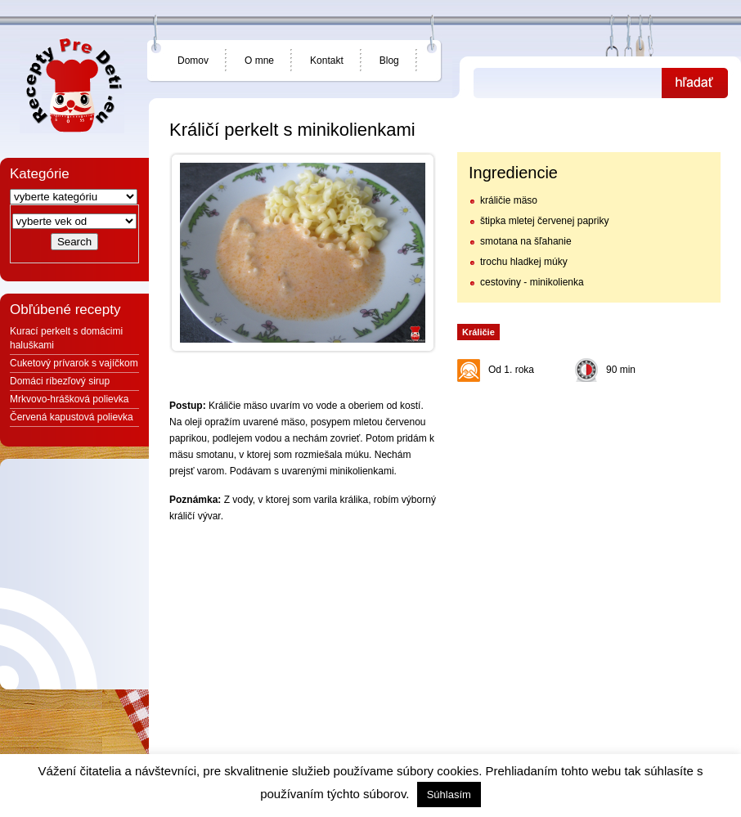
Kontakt (327, 60)
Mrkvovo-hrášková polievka (69, 399)
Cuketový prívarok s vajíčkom (74, 363)
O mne (259, 60)
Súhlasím (449, 794)
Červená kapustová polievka (71, 417)
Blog (389, 60)
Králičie (478, 332)
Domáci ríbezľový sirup (60, 381)
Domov (193, 60)
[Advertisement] (588, 492)
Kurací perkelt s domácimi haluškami (66, 338)
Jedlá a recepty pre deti (72, 85)
